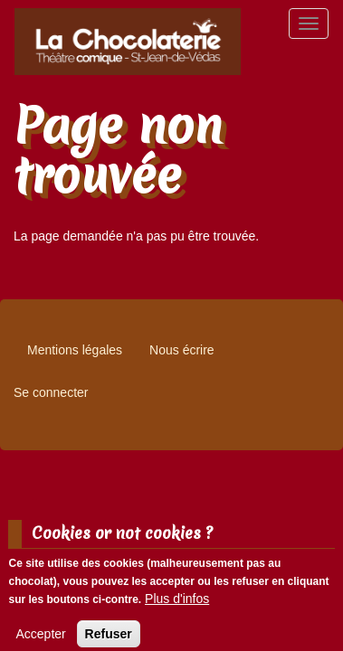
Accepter (40, 640)
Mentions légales (74, 350)
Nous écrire (181, 350)
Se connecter (51, 392)
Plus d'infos (177, 605)
